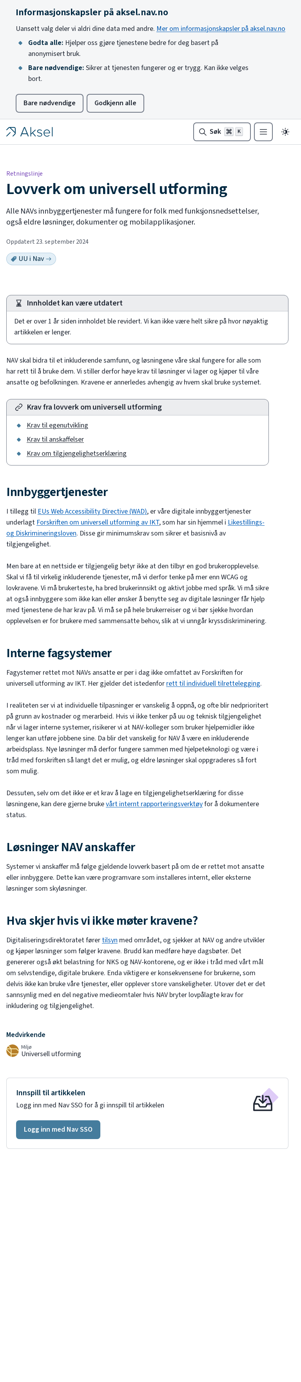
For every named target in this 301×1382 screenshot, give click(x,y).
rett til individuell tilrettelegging (213, 683)
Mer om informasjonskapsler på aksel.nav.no (220, 29)
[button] (58, 1129)
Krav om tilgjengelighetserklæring (77, 453)
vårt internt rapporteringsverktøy (154, 804)
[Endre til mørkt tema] (285, 131)
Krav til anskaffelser (55, 439)
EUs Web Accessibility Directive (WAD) (92, 511)
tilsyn (110, 940)
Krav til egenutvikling (57, 425)
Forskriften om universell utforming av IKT (97, 522)
